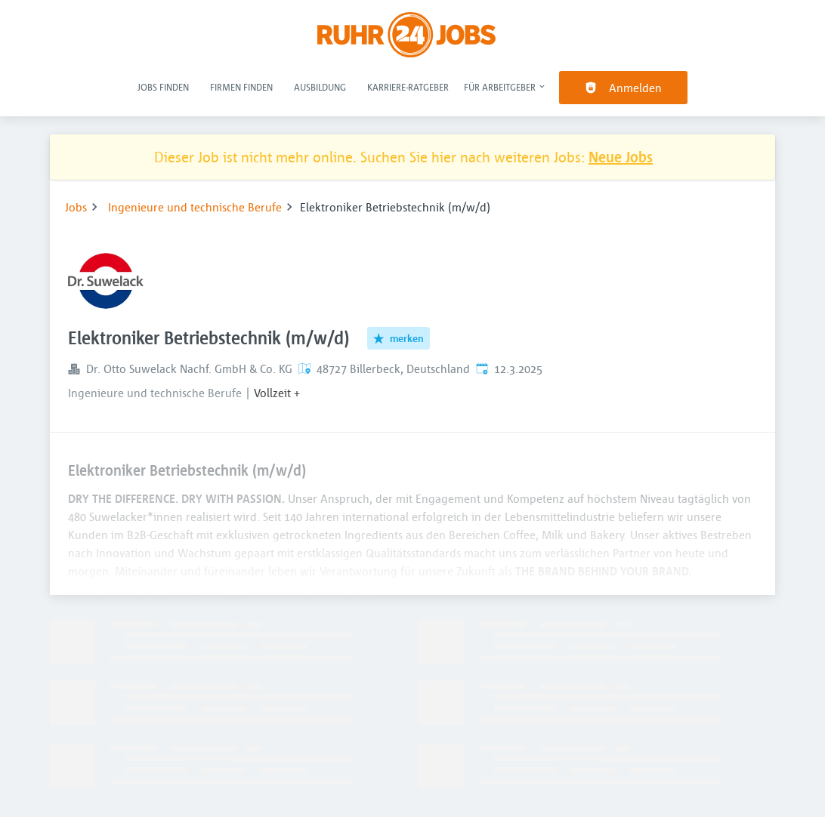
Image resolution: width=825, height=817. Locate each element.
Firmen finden (241, 87)
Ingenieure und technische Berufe (195, 206)
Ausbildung (320, 87)
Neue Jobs (621, 156)
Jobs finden (163, 87)
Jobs (76, 206)
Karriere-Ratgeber (408, 87)
